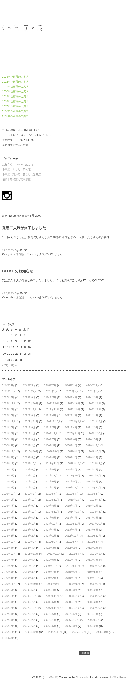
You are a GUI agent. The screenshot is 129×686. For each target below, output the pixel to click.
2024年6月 (29, 397)
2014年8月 (96, 511)
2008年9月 (96, 595)
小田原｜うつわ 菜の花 (16, 169)
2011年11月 (31, 553)
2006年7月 (8, 626)
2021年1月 (29, 433)
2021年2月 (8, 433)
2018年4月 (71, 469)
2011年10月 (54, 553)
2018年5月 (50, 469)
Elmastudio (82, 677)
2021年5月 (50, 427)
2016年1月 (8, 499)
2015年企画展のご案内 (15, 116)
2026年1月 (71, 385)
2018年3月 (92, 469)
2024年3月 (92, 397)
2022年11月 (52, 409)
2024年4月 (71, 397)
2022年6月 (29, 415)
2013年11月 (73, 523)
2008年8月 (8, 601)
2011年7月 (8, 559)
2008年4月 (71, 601)
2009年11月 (9, 583)
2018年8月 (96, 463)
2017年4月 (92, 481)
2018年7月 (8, 469)
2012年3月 (50, 547)
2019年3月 (71, 457)
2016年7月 (51, 493)
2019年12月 (93, 445)
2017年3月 (8, 487)
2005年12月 (31, 632)
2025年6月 (93, 391)
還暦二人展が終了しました (24, 228)
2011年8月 (96, 553)
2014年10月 (74, 511)
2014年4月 (71, 517)
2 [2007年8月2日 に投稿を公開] (16, 335)
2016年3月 (93, 493)
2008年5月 (50, 601)
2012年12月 (72, 535)
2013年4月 (8, 535)
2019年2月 (92, 457)
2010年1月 (71, 577)
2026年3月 (29, 385)
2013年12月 (51, 523)
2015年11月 (52, 499)
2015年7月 (8, 505)
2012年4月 (29, 547)
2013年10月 (96, 523)
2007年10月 (74, 607)
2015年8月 (96, 499)
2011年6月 (29, 559)
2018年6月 (29, 469)
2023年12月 (9, 403)
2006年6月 (29, 626)
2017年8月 (8, 481)
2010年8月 (29, 571)
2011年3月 (92, 559)
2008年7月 (29, 601)
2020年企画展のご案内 (15, 91)
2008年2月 (8, 607)
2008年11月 (52, 595)
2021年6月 (29, 427)
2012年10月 (9, 541)
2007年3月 (8, 620)
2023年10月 (31, 403)
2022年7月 (8, 415)
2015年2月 (92, 505)
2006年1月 (8, 632)
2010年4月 (8, 577)
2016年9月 (31, 493)
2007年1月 (50, 620)
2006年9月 (93, 620)
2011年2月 (8, 565)
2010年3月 (29, 577)
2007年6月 (50, 614)
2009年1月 (8, 595)
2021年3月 (92, 427)
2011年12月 (9, 553)
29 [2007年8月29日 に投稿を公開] (12, 359)
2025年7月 (72, 391)
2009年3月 (71, 589)
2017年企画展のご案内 (15, 106)
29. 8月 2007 (9, 250)
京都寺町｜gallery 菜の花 (17, 164)
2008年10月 (74, 595)
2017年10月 (73, 475)
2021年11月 (31, 421)
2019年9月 (53, 451)
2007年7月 (29, 614)
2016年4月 (72, 493)
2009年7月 (95, 583)
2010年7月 (50, 571)
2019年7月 (95, 451)
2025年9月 (31, 391)
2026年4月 (8, 385)
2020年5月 (92, 439)
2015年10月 (74, 499)
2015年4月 (50, 505)
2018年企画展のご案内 (15, 101)
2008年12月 (30, 595)
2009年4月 (50, 589)
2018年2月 (8, 475)
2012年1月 (92, 547)
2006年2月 (92, 626)
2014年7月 (8, 517)
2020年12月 (51, 433)
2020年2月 (50, 445)
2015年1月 (8, 511)
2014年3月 (92, 517)
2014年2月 (8, 523)
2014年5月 (50, 517)
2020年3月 (29, 445)
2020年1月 (71, 445)
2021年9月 (75, 421)
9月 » (14, 365)
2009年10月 (31, 583)
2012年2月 (71, 547)
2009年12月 (93, 577)
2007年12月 (30, 607)
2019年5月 (29, 457)
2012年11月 (94, 535)
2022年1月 (92, 415)
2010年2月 (50, 577)
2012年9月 (31, 541)
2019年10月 (31, 451)
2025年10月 (9, 391)
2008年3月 (92, 601)
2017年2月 (29, 487)
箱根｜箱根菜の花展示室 (16, 179)
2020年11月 (73, 433)
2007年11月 (52, 607)
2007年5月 (71, 614)
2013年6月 (71, 529)
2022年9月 (74, 409)
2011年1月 (29, 565)
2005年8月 (8, 638)
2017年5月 (71, 481)
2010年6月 (71, 571)
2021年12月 (9, 421)
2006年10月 (72, 620)
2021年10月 (54, 421)
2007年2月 (29, 620)
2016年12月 (72, 487)
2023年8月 (74, 403)
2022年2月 (71, 415)
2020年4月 (8, 445)
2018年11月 (52, 463)
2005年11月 (55, 632)
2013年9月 (8, 529)
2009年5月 (29, 589)
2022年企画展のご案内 (15, 81)
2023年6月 (95, 403)
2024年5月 (50, 397)
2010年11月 (73, 565)
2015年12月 (30, 499)
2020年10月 (96, 433)
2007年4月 (92, 614)
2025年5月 (8, 397)
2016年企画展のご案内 (15, 111)
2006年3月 (71, 626)
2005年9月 (102, 632)
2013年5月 (92, 529)
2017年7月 (29, 481)
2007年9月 (96, 607)
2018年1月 (29, 475)
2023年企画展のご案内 (15, 76)
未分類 (20, 254)
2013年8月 (29, 529)
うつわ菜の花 (10, 11)
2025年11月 (93, 385)
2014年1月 (29, 523)
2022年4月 (50, 415)
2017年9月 (95, 475)
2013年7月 (50, 529)
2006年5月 (50, 626)
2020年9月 (8, 439)
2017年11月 (51, 475)
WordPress (120, 677)
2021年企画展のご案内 (15, 86)
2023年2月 (8, 409)
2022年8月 (95, 409)
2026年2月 (50, 385)
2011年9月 (75, 553)
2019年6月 (8, 457)
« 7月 (5, 365)
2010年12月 (51, 565)
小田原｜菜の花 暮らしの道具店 (21, 174)
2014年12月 (30, 511)
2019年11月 (9, 451)
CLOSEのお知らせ (17, 271)
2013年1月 (50, 535)
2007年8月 (8, 614)
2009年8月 (74, 583)
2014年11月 (52, 511)
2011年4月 (71, 559)
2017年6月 (50, 481)
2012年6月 (93, 541)
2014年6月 (29, 517)
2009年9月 (53, 583)
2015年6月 (29, 505)
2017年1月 (50, 487)
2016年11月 (94, 487)
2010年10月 (96, 565)
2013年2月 (29, 535)
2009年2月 (92, 589)
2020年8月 (29, 439)
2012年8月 (51, 541)
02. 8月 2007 (9, 293)
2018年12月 (30, 463)
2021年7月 (8, 427)
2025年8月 (51, 391)
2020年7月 (50, 439)
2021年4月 (71, 427)
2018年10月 (74, 463)
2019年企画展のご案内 (15, 96)
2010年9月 (8, 571)
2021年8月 (96, 421)
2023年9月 (53, 403)
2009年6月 (8, 589)
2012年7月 (72, 541)
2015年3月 (71, 505)
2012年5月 (8, 547)
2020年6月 (71, 439)
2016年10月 (9, 493)
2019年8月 (74, 451)
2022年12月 (30, 409)
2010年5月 (92, 571)
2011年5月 (50, 559)
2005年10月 (79, 632)
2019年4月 (50, 457)
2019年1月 (8, 463)
